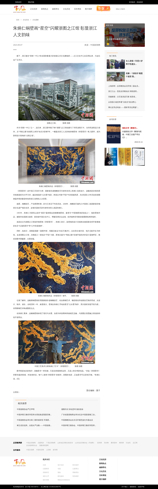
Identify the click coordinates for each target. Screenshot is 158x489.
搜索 (142, 9)
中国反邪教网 (31, 443)
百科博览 (77, 9)
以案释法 (76, 469)
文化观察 (35, 20)
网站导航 (31, 2)
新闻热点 (44, 9)
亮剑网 (106, 443)
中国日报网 (30, 450)
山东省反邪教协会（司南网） (85, 443)
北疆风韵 (41, 443)
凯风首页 (18, 2)
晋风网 (99, 443)
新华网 (55, 450)
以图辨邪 (46, 469)
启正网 (135, 443)
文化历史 (66, 9)
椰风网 (121, 443)
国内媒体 (61, 476)
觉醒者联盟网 (43, 445)
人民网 (48, 450)
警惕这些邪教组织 (64, 480)
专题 (59, 469)
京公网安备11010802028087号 (51, 487)
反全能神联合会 (31, 445)
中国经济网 (40, 450)
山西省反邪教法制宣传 (65, 443)
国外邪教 (46, 480)
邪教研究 (46, 472)
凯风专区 (46, 459)
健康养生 (55, 9)
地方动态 (61, 465)
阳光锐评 (76, 465)
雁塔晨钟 (114, 443)
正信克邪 (33, 9)
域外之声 (46, 476)
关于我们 (124, 487)
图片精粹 (88, 9)
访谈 (44, 465)
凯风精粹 (76, 476)
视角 (59, 472)
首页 (17, 20)
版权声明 (141, 487)
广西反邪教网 (50, 443)
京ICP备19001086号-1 (32, 487)
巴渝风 (128, 443)
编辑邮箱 (133, 487)
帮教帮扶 (76, 472)
